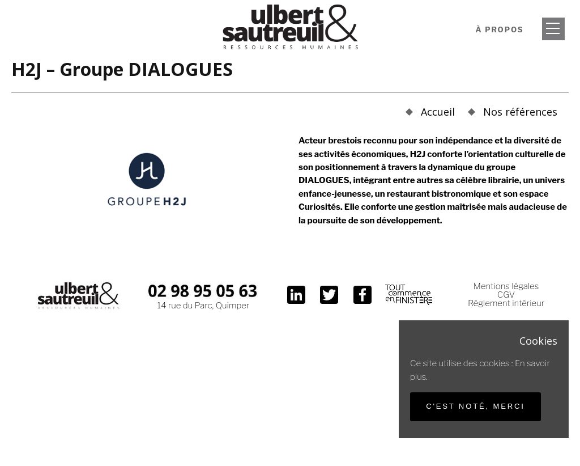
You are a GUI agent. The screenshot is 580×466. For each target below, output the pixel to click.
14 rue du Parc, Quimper (203, 305)
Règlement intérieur (506, 303)
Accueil (438, 111)
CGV (506, 295)
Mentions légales (506, 286)
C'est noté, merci (475, 406)
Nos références (520, 111)
